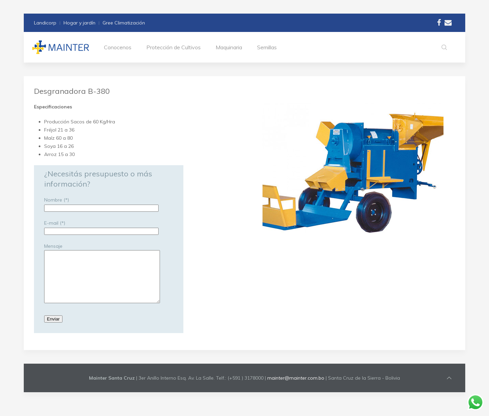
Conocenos (117, 47)
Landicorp (45, 23)
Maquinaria (229, 47)
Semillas (267, 47)
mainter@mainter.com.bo (295, 388)
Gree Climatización (124, 23)
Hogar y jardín (79, 23)
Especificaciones (53, 107)
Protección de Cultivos (173, 47)
